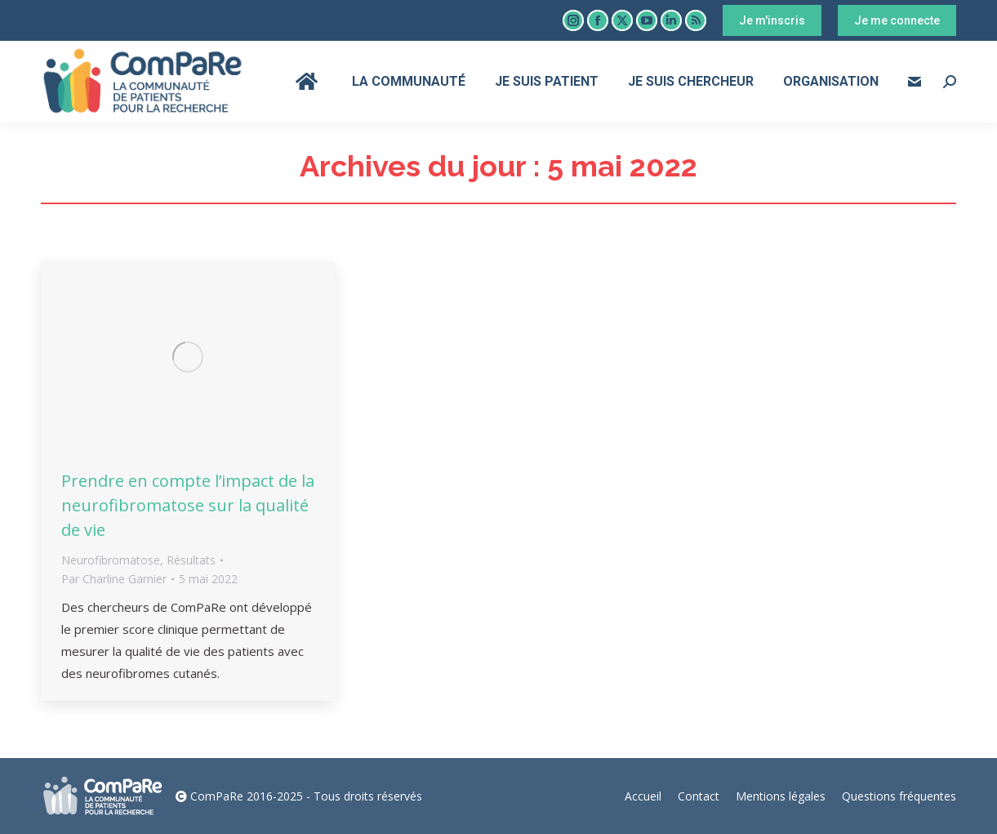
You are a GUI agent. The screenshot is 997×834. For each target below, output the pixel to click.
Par (114, 578)
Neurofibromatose (110, 560)
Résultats (191, 560)
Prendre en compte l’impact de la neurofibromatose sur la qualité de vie (187, 505)
